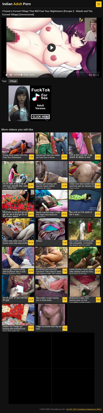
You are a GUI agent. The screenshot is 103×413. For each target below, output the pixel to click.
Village (13, 81)
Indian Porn (16, 4)
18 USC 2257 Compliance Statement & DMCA (84, 409)
